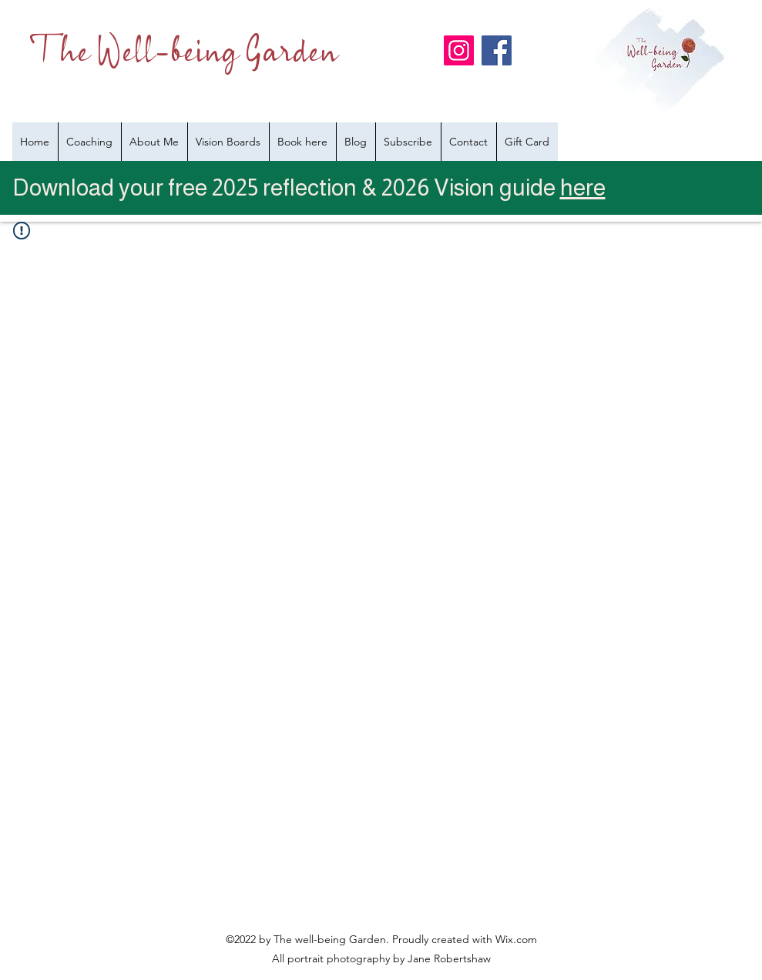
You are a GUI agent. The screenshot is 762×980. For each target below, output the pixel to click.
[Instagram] (459, 50)
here (583, 187)
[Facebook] (497, 50)
